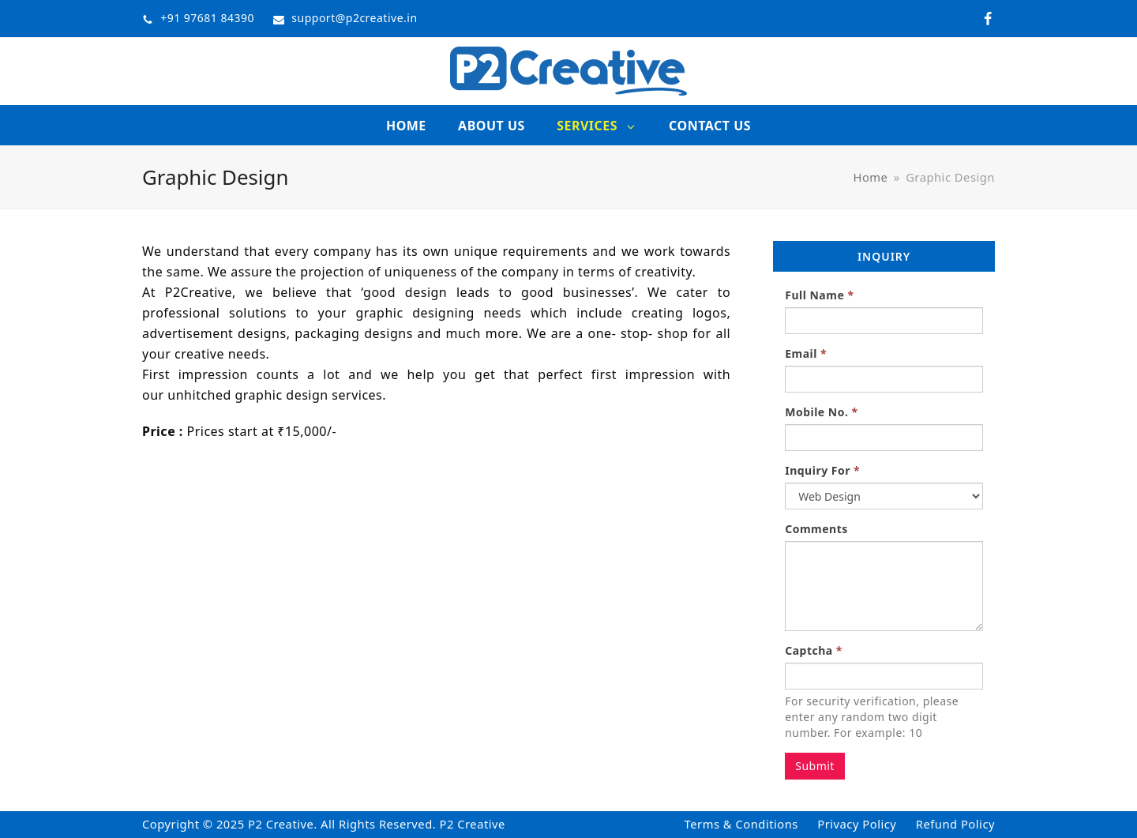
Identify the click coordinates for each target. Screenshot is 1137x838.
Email (806, 353)
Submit (815, 765)
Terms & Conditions (741, 824)
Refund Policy (955, 824)
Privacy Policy (856, 824)
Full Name (819, 295)
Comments (816, 528)
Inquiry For (822, 470)
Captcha (813, 650)
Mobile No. (821, 411)
